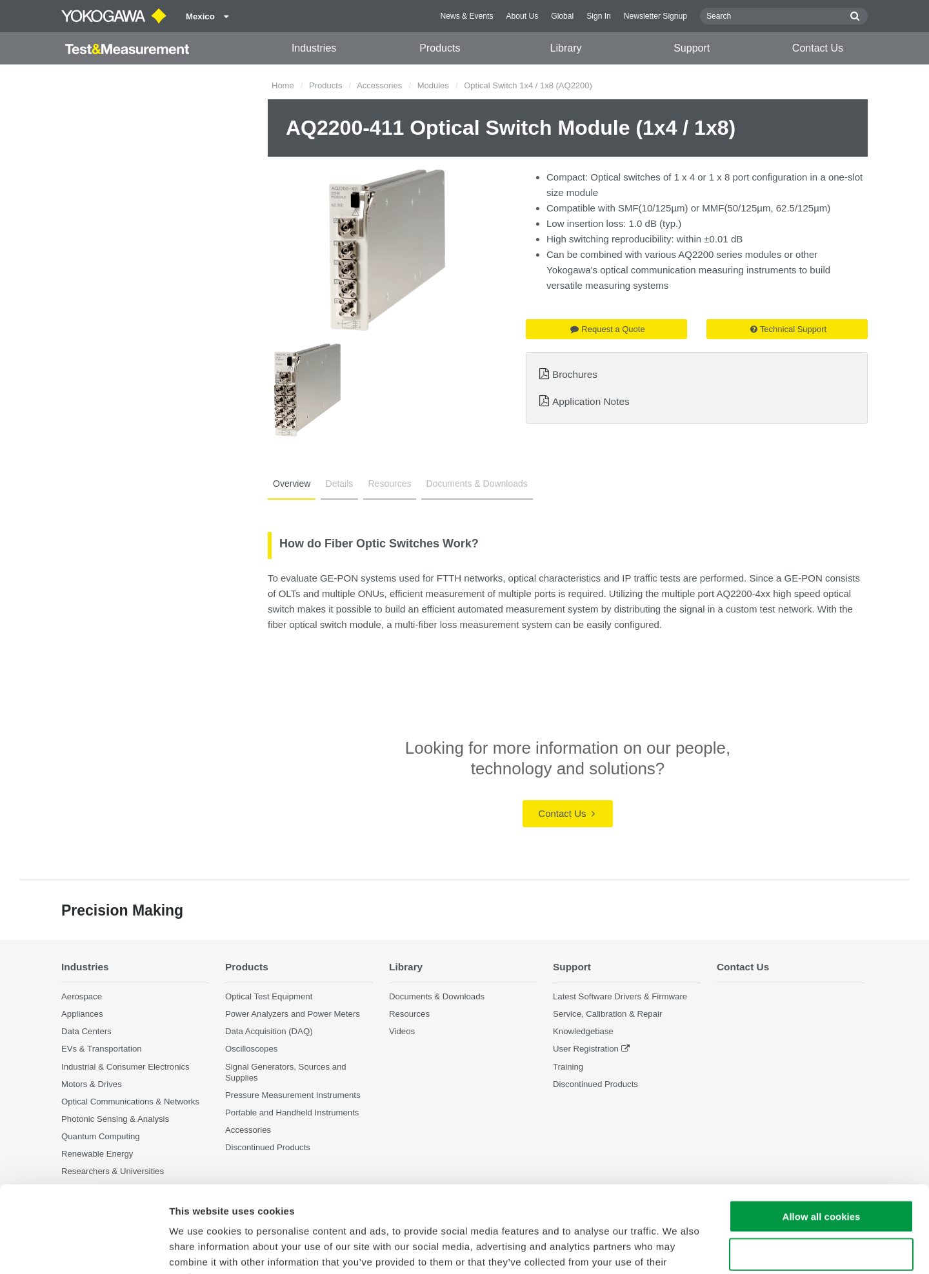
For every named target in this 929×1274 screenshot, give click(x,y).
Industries (314, 48)
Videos (402, 1031)
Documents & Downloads (477, 483)
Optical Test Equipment (268, 996)
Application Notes (591, 401)
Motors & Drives (91, 1084)
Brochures (574, 374)
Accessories (379, 85)
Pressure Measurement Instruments (293, 1095)
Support (692, 48)
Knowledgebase (583, 1031)
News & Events (466, 16)
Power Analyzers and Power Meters (292, 1014)
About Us (522, 16)
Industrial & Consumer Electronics (125, 1067)
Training (568, 1067)
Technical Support (788, 329)
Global (562, 16)
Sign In (598, 16)
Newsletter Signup (655, 16)
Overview (291, 483)
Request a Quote (607, 329)
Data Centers (86, 1031)
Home (283, 85)
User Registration (586, 1049)
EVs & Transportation (101, 1049)
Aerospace (81, 996)
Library (566, 48)
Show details (677, 1248)
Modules (433, 85)
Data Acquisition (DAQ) (269, 1031)
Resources (390, 483)
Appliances (82, 1014)
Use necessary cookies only (821, 1173)
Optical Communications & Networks (130, 1101)
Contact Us (817, 48)
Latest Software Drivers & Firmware (620, 996)
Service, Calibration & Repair (607, 1014)
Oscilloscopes (251, 1049)
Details (340, 483)
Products (439, 48)
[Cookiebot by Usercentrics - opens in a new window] (83, 1249)
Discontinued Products (595, 1084)
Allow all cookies (822, 1135)
